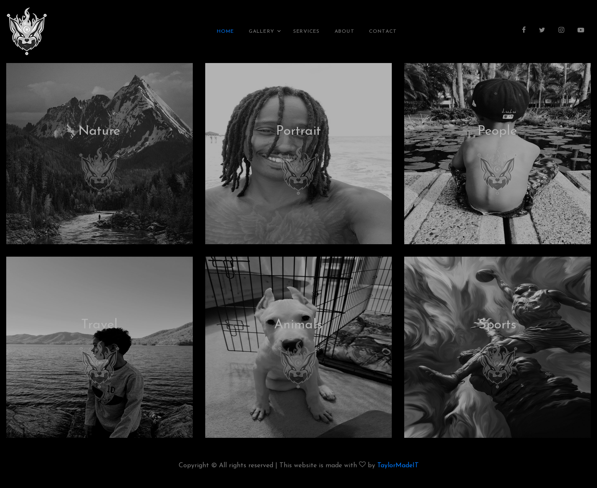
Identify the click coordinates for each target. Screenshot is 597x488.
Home (225, 31)
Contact (383, 31)
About (344, 31)
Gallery (261, 31)
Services (306, 31)
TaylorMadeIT (398, 465)
